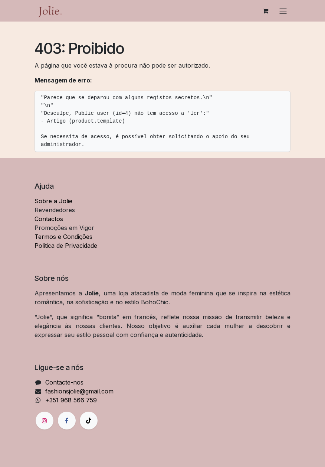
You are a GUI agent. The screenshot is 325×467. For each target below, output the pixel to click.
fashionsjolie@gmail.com (79, 391)
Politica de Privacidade (66, 245)
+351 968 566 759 (71, 400)
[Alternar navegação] (283, 11)
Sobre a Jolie (53, 201)
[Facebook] (67, 420)
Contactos (49, 219)
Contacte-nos (64, 382)
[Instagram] (44, 420)
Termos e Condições (63, 236)
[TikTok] (89, 420)
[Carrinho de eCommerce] (265, 10)
